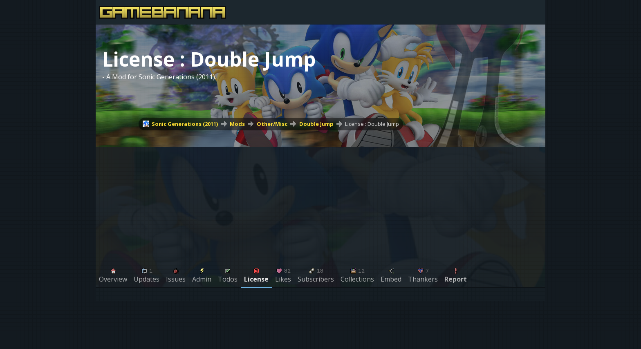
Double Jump (316, 124)
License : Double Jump (372, 124)
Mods (237, 124)
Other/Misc (272, 124)
